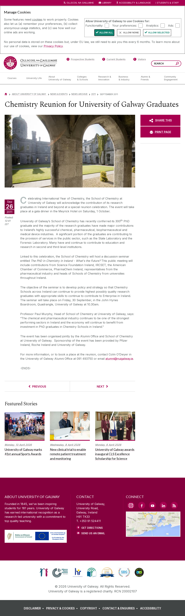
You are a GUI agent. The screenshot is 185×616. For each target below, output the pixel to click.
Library (106, 2)
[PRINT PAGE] (160, 131)
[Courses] (14, 78)
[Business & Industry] (127, 78)
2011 (93, 94)
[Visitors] (139, 60)
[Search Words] (166, 63)
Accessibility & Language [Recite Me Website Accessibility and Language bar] (133, 2)
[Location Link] (153, 534)
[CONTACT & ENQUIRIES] (120, 608)
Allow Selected (159, 32)
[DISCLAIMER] (34, 608)
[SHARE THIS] (160, 120)
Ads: (171, 25)
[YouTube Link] (152, 505)
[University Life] (34, 78)
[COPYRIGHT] (91, 608)
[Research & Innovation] (106, 78)
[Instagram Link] (130, 505)
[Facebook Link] (141, 505)
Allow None (131, 32)
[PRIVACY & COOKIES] (62, 608)
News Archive (79, 94)
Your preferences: (124, 25)
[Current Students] (114, 60)
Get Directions (92, 527)
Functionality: (94, 25)
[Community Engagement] (170, 78)
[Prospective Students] (80, 60)
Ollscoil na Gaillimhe (80, 2)
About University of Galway (29, 94)
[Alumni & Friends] (149, 78)
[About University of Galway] (60, 78)
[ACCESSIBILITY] (150, 608)
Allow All (106, 32)
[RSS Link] (174, 505)
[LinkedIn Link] (163, 505)
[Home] (6, 94)
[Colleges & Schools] (85, 78)
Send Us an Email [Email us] (93, 533)
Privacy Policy (53, 46)
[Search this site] (177, 64)
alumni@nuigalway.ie (119, 358)
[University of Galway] (30, 63)
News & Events (59, 94)
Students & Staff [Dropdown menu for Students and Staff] (168, 2)
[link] (44, 572)
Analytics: (152, 25)
